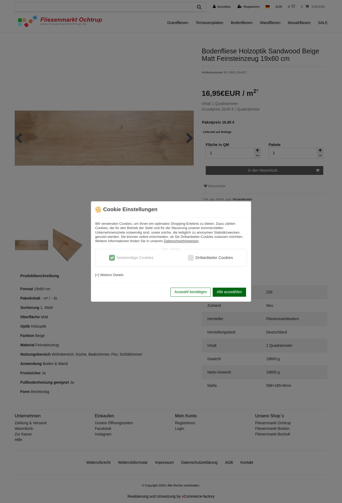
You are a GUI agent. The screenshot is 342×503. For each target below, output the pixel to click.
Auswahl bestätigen (190, 292)
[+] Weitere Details (109, 275)
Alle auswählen (229, 292)
